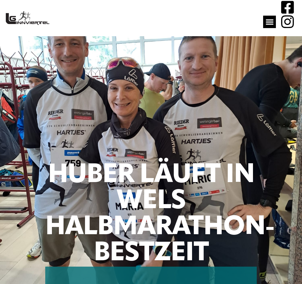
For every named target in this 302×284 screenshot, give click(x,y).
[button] (269, 22)
